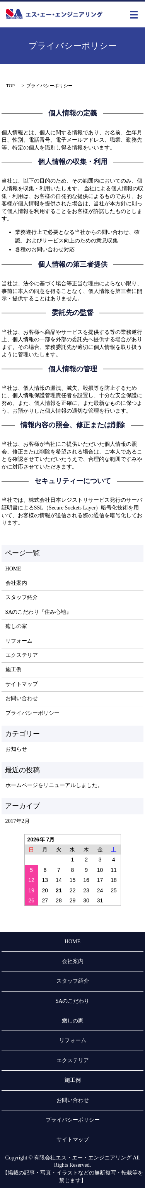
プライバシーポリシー (32, 713)
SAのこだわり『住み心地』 (38, 612)
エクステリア (21, 655)
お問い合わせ (21, 698)
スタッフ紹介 (21, 597)
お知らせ (16, 749)
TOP (10, 85)
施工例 (13, 669)
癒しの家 (16, 626)
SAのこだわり (73, 1001)
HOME (13, 569)
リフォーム (18, 641)
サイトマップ (21, 684)
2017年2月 (17, 821)
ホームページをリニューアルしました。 (54, 785)
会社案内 (16, 583)
